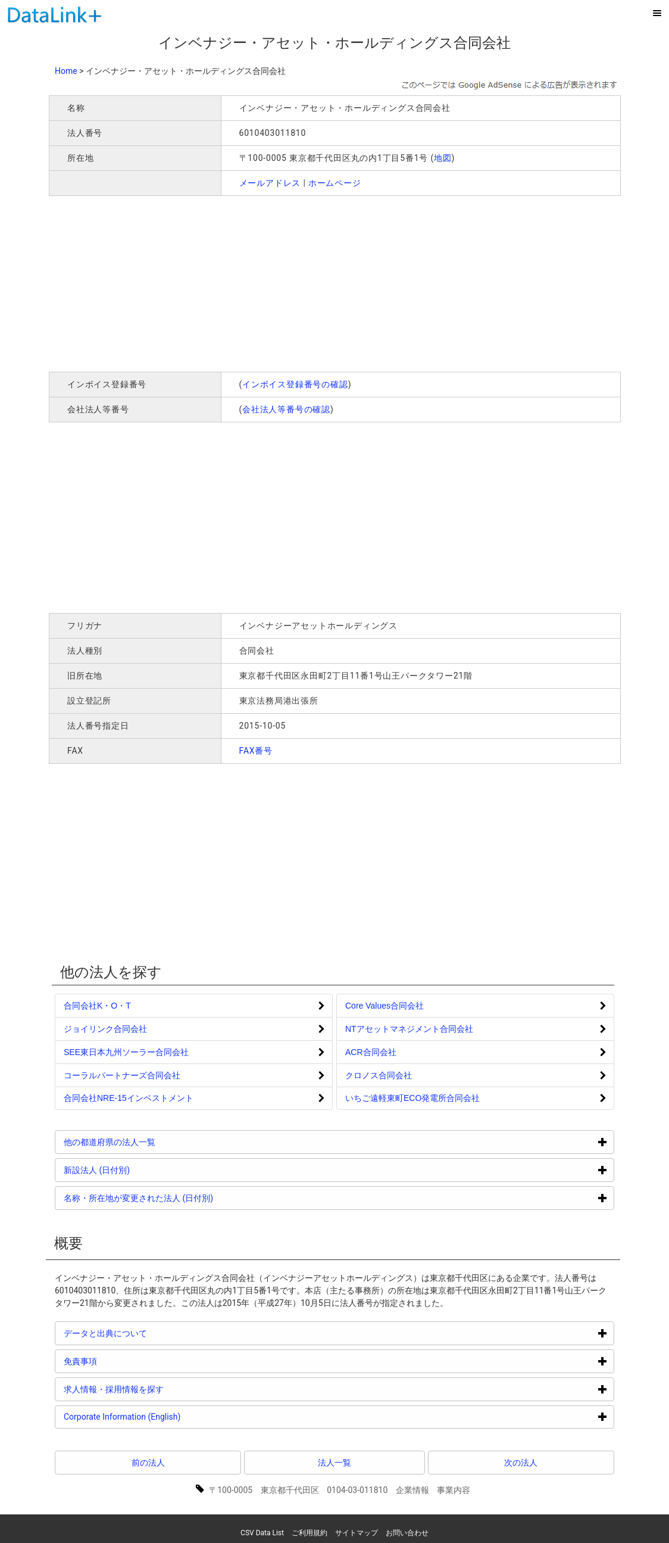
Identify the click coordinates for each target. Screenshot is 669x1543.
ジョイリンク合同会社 (105, 1029)
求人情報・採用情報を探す (159, 1389)
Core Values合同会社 (384, 1005)
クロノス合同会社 (378, 1075)
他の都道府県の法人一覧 (154, 1142)
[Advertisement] (220, 282)
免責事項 (125, 1361)
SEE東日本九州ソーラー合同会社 (126, 1052)
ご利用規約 (309, 1533)
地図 (443, 158)
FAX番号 (256, 750)
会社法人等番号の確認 (286, 409)
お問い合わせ (407, 1533)
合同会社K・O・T (97, 1005)
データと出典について (150, 1333)
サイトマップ (356, 1533)
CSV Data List (262, 1533)
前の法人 (148, 1462)
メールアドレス (270, 183)
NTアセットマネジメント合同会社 (409, 1029)
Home (66, 71)
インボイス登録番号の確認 (295, 384)
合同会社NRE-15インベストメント (128, 1098)
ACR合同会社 (370, 1052)
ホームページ (334, 183)
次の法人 (520, 1462)
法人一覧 (334, 1462)
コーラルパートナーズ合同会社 (122, 1075)
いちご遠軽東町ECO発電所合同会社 (412, 1098)
